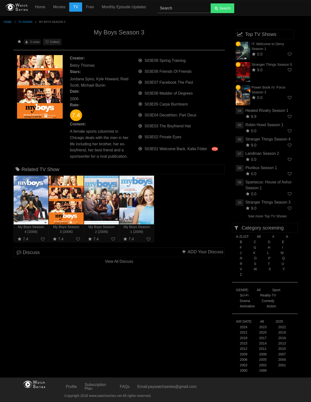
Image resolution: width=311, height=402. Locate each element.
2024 (243, 327)
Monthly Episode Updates (124, 7)
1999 (263, 370)
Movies (59, 7)
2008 (263, 354)
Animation (247, 306)
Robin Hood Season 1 (264, 125)
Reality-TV (268, 295)
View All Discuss (119, 261)
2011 (263, 349)
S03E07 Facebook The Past (165, 81)
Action (271, 306)
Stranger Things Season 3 (268, 202)
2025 (279, 321)
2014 (263, 343)
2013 (282, 343)
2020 (263, 332)
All (259, 236)
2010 (282, 349)
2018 (243, 338)
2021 (243, 332)
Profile (71, 387)
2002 (263, 365)
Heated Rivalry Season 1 (266, 110)
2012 (243, 349)
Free (90, 7)
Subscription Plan (95, 387)
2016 (282, 338)
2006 (243, 359)
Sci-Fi (244, 295)
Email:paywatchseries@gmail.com (167, 387)
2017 (263, 338)
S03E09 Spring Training (162, 60)
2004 (282, 359)
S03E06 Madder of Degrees (165, 92)
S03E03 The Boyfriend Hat (164, 125)
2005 (263, 359)
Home (40, 7)
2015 (243, 343)
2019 (282, 332)
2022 (282, 327)
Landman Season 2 (262, 153)
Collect (52, 42)
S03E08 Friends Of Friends (165, 71)
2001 (282, 365)
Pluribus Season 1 (261, 168)
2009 (243, 354)
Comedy (268, 301)
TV (75, 7)
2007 (282, 354)
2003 (243, 365)
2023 (263, 327)
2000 (243, 370)
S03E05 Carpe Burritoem (163, 103)
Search (222, 8)
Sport (276, 290)
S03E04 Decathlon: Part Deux (167, 114)
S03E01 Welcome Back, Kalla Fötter (178, 148)
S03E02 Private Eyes (159, 136)
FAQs (125, 387)
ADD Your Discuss (202, 251)
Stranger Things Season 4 (268, 139)
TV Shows (25, 21)
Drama (245, 301)
